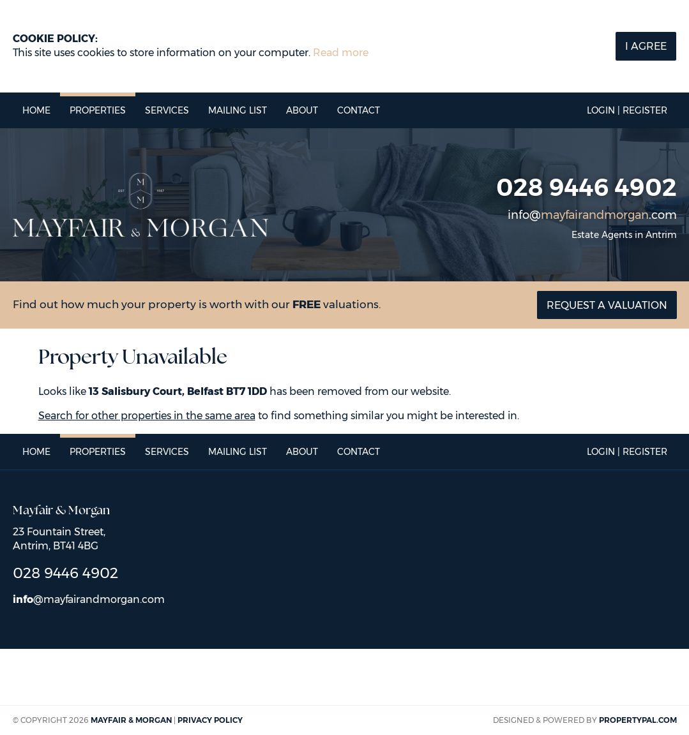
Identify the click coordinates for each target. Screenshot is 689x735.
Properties (98, 110)
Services (167, 110)
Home (36, 110)
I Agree (646, 46)
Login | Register (627, 110)
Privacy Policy (210, 720)
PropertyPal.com (638, 720)
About (302, 110)
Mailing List (237, 110)
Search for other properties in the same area (146, 416)
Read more (340, 53)
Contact (358, 110)
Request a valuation (607, 305)
